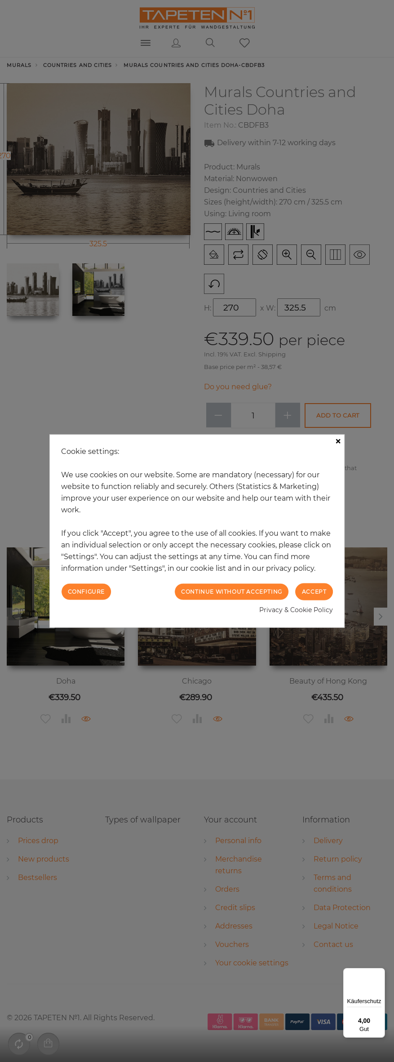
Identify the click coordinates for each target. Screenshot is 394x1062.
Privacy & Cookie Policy (296, 610)
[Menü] (379, 973)
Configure (86, 591)
